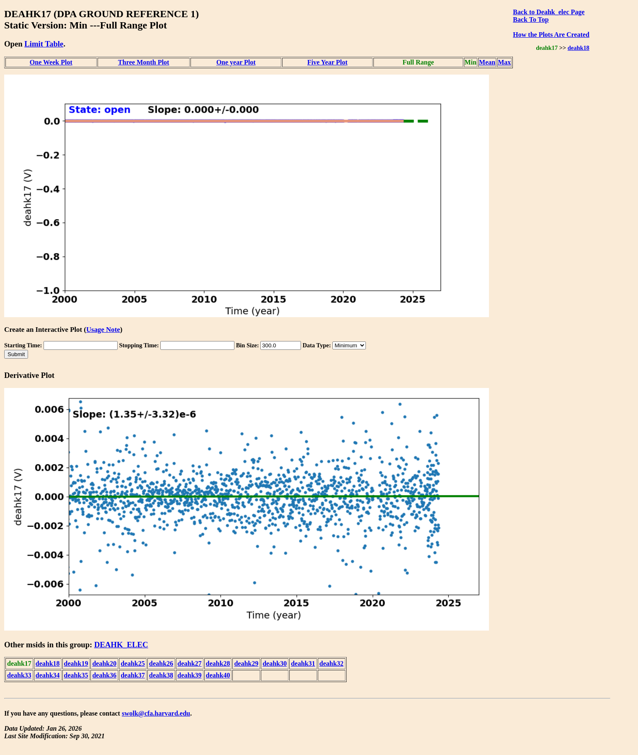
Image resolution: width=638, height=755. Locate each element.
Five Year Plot (327, 62)
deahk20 (104, 663)
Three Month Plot (143, 62)
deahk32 (331, 663)
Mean (487, 62)
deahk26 (161, 663)
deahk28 (218, 663)
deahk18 (578, 47)
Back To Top (530, 19)
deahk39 (190, 675)
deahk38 (161, 675)
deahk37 (133, 675)
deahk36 (104, 675)
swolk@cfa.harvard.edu (156, 713)
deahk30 (274, 663)
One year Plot (236, 62)
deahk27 (190, 663)
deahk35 (76, 675)
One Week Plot (51, 62)
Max (504, 62)
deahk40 (218, 675)
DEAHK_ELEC (121, 644)
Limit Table (43, 43)
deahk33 (19, 675)
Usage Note (103, 330)
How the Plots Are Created (551, 34)
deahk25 (133, 663)
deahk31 (303, 663)
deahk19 (76, 663)
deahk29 (246, 663)
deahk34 (48, 675)
